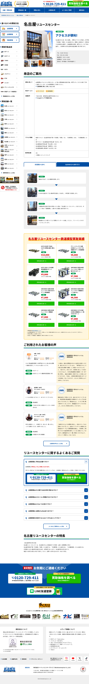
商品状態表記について (36, 330)
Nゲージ (5, 51)
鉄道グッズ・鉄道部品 (8, 91)
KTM (4, 78)
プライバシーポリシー (37, 659)
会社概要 (4, 659)
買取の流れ (37, 10)
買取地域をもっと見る (9, 173)
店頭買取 (7, 34)
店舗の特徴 (59, 31)
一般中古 (45, 271)
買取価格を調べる (41, 261)
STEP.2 (41, 190)
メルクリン (5, 74)
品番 (29, 373)
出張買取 (7, 28)
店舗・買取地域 (7, 10)
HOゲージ (5, 56)
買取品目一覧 (22, 10)
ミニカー (5, 83)
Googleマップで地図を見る (44, 98)
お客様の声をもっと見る (56, 443)
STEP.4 (41, 218)
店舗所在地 (14, 659)
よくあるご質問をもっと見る (56, 526)
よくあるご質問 (66, 10)
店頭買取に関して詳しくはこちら (46, 86)
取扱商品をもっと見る (9, 96)
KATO (4, 69)
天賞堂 (4, 65)
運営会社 (81, 10)
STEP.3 (41, 203)
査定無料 (28, 567)
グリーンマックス (7, 87)
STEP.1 (41, 176)
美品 (44, 252)
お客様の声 (52, 10)
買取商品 (29, 370)
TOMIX (4, 60)
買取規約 (24, 659)
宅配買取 (7, 40)
